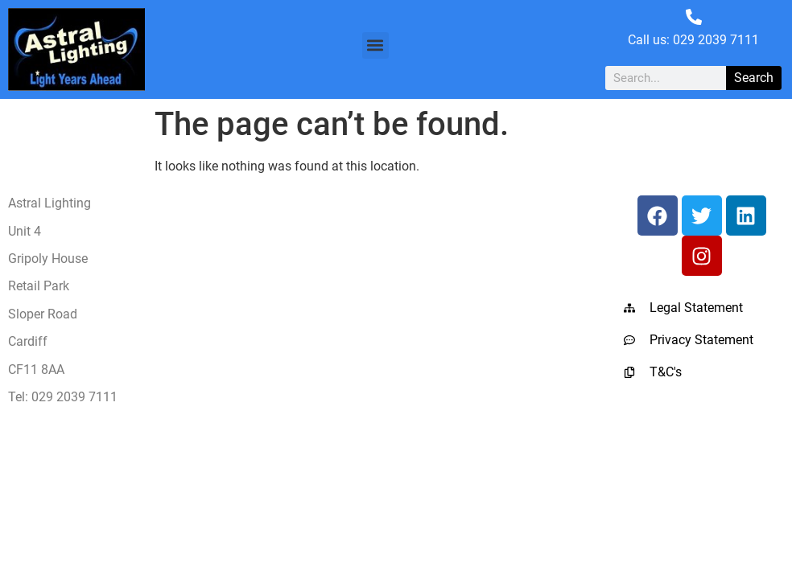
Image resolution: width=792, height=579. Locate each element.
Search (753, 77)
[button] (375, 45)
